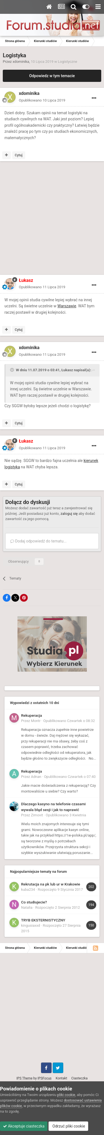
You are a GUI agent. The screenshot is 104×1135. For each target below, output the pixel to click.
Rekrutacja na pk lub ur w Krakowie (50, 884)
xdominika (21, 61)
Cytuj (18, 155)
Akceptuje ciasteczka (23, 1126)
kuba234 (28, 889)
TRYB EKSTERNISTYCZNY (43, 920)
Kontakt (61, 1078)
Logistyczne (67, 61)
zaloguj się (69, 513)
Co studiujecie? (34, 902)
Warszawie (66, 306)
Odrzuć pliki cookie (68, 1126)
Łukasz (67, 370)
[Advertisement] (52, 219)
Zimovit (37, 815)
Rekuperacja (31, 715)
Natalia (26, 907)
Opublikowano (42, 100)
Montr (36, 721)
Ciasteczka (79, 1078)
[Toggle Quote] (12, 370)
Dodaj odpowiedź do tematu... (38, 541)
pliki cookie (66, 1095)
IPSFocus (44, 1078)
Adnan (36, 777)
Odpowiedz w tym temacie (52, 76)
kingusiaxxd (30, 925)
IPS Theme (24, 1078)
